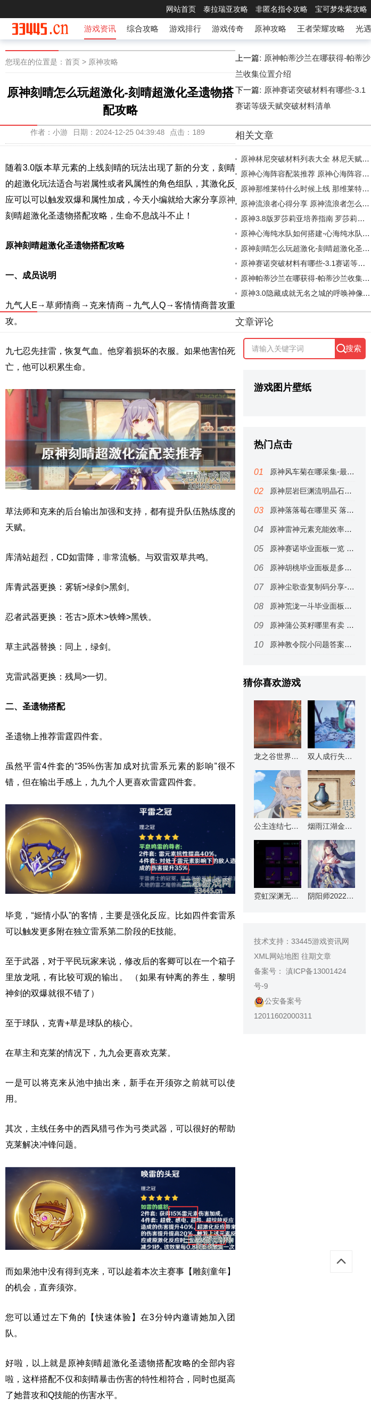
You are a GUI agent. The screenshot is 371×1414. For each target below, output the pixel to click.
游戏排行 (185, 28)
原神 (226, 199)
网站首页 (181, 9)
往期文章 (316, 956)
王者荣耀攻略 (321, 28)
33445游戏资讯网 (320, 941)
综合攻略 (143, 28)
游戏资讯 (100, 28)
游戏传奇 (228, 28)
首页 (72, 62)
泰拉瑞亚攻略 (225, 9)
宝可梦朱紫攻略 (341, 9)
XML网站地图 (276, 956)
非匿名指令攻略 (281, 9)
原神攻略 (270, 28)
